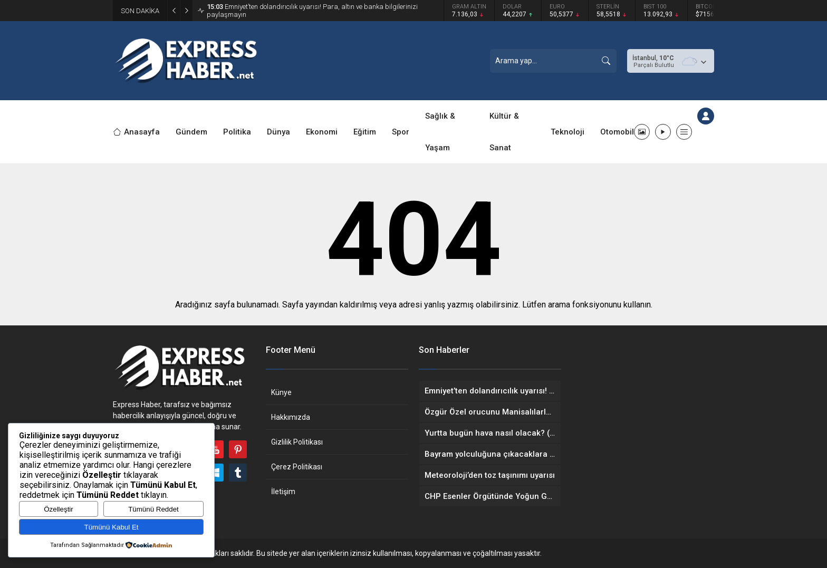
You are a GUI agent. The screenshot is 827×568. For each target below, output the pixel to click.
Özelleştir (58, 509)
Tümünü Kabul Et (111, 527)
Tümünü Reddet (153, 509)
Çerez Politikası (296, 467)
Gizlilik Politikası (297, 442)
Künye (281, 392)
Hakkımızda (290, 417)
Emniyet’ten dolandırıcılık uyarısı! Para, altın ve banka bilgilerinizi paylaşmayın (312, 10)
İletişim (283, 491)
